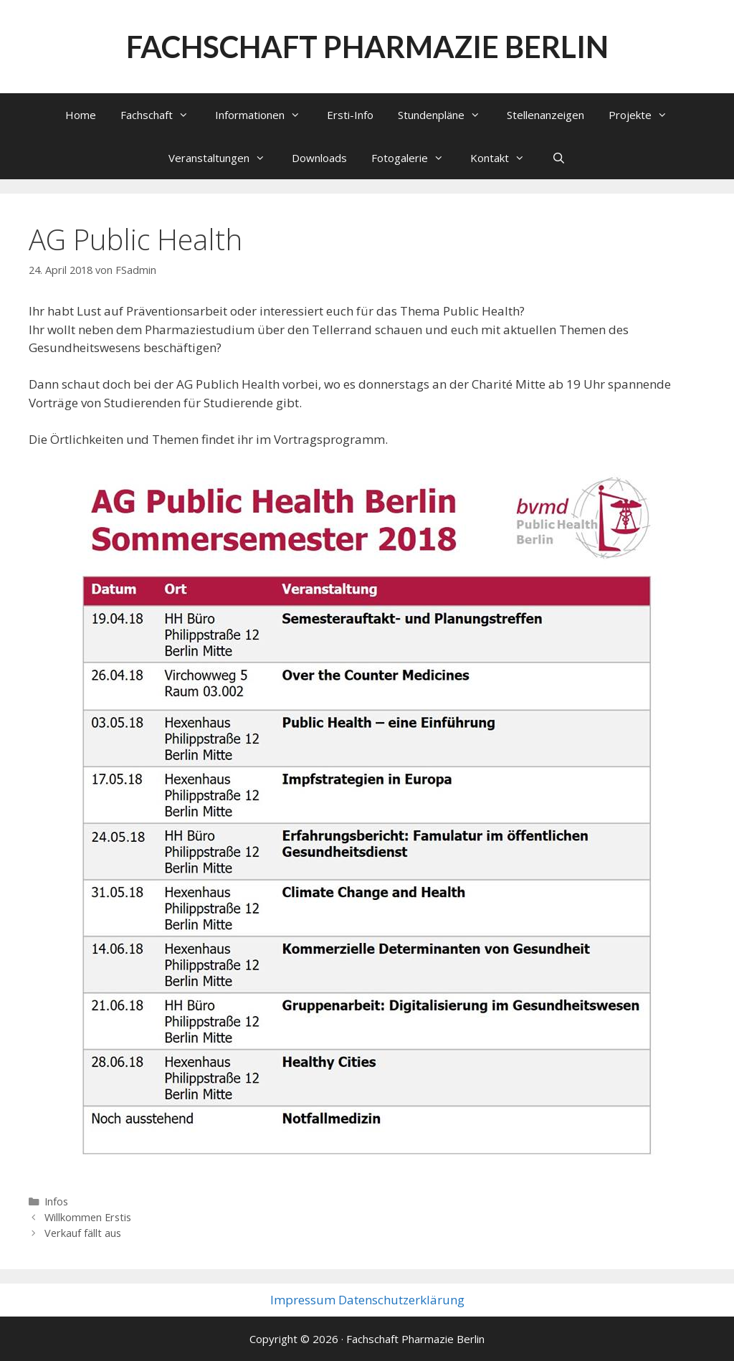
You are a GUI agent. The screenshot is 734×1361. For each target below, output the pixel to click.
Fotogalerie (414, 157)
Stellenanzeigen (545, 115)
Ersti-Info (350, 115)
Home (80, 115)
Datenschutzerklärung (401, 1299)
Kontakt (504, 157)
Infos (56, 1201)
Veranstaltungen (224, 157)
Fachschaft (161, 114)
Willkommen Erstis (87, 1217)
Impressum (302, 1299)
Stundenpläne (446, 114)
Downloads (319, 158)
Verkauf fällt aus (82, 1233)
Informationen (265, 114)
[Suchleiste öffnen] (558, 157)
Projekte (645, 114)
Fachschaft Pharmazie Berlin (367, 47)
